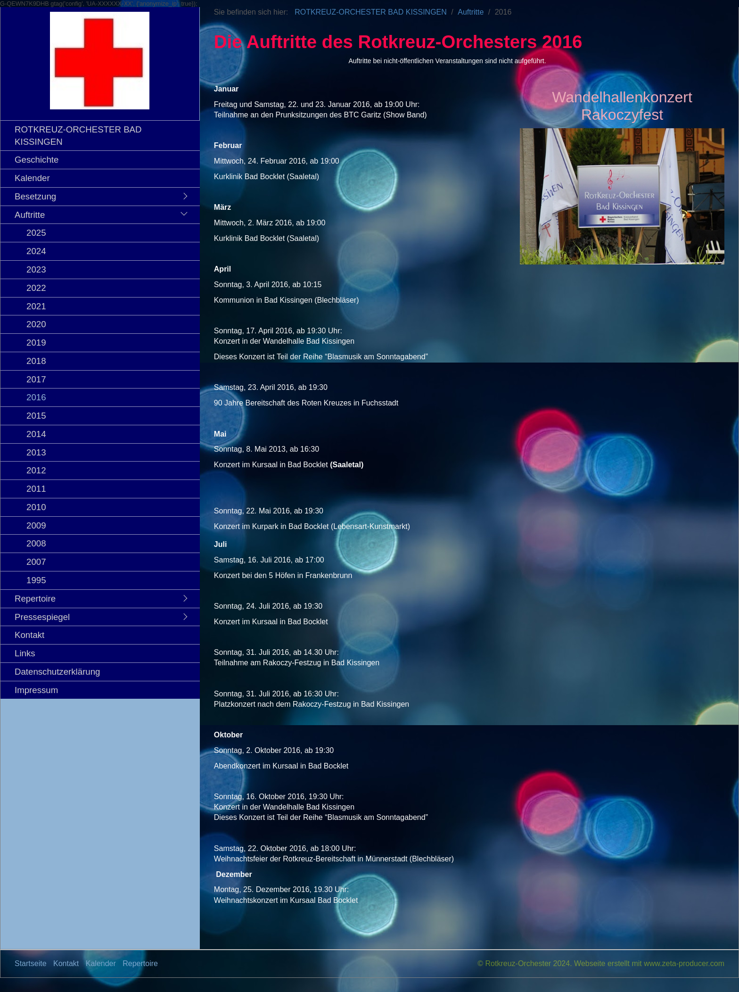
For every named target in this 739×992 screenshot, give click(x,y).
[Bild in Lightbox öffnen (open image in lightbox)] (622, 196)
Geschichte (36, 160)
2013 (36, 452)
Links (25, 653)
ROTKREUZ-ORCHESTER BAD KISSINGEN (78, 135)
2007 (36, 562)
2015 (36, 416)
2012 (36, 470)
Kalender (32, 178)
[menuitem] (102, 135)
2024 (36, 251)
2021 (36, 306)
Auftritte (30, 215)
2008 (36, 543)
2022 (36, 288)
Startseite (31, 963)
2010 (36, 507)
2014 (36, 434)
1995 (36, 580)
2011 (36, 489)
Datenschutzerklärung (57, 672)
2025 (36, 233)
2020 (36, 324)
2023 (36, 269)
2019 (36, 342)
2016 (36, 397)
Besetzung (35, 196)
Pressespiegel (42, 617)
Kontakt (29, 635)
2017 (36, 379)
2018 (36, 361)
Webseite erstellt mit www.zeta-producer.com (649, 963)
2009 (36, 525)
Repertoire (35, 598)
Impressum (36, 690)
